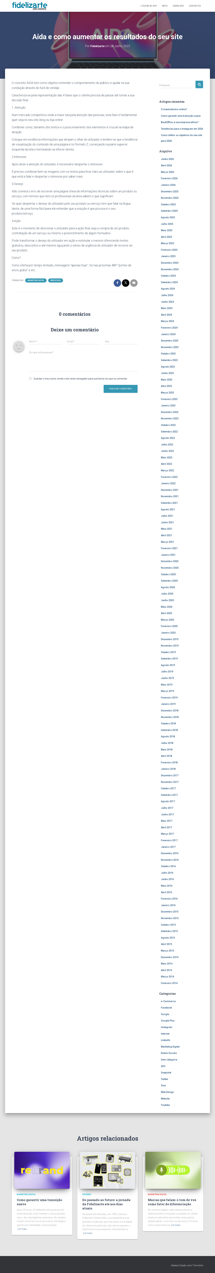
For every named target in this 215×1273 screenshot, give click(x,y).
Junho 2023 (167, 373)
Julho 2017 (167, 807)
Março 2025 (167, 243)
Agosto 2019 (168, 665)
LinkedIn (165, 1040)
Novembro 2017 (170, 782)
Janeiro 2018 (168, 769)
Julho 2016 (167, 872)
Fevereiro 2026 (169, 178)
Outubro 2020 (168, 574)
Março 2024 (167, 321)
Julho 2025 (167, 223)
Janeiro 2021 (168, 554)
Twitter (164, 1079)
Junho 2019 (167, 678)
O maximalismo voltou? (174, 109)
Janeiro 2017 (168, 846)
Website (165, 1098)
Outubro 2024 (168, 275)
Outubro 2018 (168, 723)
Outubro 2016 (168, 866)
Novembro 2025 (170, 198)
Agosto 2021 (168, 509)
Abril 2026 (166, 165)
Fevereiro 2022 (169, 477)
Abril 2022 (166, 464)
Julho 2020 (167, 593)
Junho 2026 (167, 159)
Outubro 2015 (168, 924)
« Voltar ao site (148, 6)
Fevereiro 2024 (169, 327)
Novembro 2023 (170, 347)
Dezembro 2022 (169, 412)
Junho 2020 (167, 600)
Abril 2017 (166, 827)
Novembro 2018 (170, 717)
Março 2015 (167, 950)
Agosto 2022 (168, 438)
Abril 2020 (166, 613)
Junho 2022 (167, 451)
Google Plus (168, 1020)
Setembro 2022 (169, 431)
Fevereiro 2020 (169, 626)
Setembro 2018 (169, 730)
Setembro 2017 (169, 794)
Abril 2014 (166, 970)
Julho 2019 (167, 671)
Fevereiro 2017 (169, 840)
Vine (163, 1085)
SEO (163, 1066)
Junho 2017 (167, 814)
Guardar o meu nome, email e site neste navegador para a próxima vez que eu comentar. (80, 378)
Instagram (166, 1027)
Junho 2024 (167, 301)
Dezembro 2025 (169, 191)
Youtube (165, 1105)
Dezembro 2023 (169, 340)
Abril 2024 (166, 314)
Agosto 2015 (168, 937)
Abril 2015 (166, 944)
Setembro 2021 (169, 503)
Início (165, 6)
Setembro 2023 (169, 360)
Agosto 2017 (168, 801)
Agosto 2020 (168, 587)
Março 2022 (167, 470)
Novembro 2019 (170, 645)
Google (165, 1014)
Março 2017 (167, 833)
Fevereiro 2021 (169, 548)
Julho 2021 (167, 516)
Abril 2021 (166, 535)
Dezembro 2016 (169, 853)
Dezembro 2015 (169, 911)
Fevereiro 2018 (169, 762)
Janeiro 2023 (168, 405)
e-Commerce (168, 1001)
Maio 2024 (166, 308)
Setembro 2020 (169, 580)
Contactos (195, 6)
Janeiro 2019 (168, 704)
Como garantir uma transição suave (181, 115)
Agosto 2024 (168, 288)
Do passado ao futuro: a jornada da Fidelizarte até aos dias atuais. (106, 1204)
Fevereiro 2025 (169, 249)
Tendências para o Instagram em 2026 (182, 128)
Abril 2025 (166, 236)
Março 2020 (167, 619)
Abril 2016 (166, 892)
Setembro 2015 (169, 931)
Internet (165, 1033)
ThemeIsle (197, 1265)
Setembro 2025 (169, 211)
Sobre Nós (178, 6)
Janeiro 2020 (168, 632)
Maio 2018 (166, 749)
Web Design (56, 280)
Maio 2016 (166, 885)
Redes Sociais (169, 1053)
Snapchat (166, 1072)
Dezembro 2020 (169, 561)
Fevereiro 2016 (169, 898)
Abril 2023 (166, 386)
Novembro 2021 (170, 496)
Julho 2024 (167, 295)
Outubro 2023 (168, 353)
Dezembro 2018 (169, 710)
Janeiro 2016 (168, 905)
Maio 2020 (166, 606)
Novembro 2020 (170, 567)
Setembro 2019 (169, 658)
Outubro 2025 (168, 204)
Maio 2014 (166, 963)
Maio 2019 (166, 684)
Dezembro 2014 (169, 957)
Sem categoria (169, 1059)
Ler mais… (23, 1229)
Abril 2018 (166, 756)
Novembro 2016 (170, 859)
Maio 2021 (166, 528)
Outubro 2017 (168, 788)
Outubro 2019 (168, 652)
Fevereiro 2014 (169, 983)
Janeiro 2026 (168, 184)
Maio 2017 (166, 821)
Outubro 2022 (168, 425)
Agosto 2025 (168, 217)
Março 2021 (167, 541)
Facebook (166, 1007)
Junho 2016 (167, 879)
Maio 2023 (166, 379)
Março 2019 (167, 691)
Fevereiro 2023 (169, 399)
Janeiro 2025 (168, 256)
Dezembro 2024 (169, 262)
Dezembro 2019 (169, 639)
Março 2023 (167, 392)
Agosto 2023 (168, 366)
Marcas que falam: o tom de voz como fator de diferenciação (172, 1202)
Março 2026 (167, 171)
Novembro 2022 (170, 418)
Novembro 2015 (170, 918)
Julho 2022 (167, 444)
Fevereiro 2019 (169, 697)
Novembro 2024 (170, 269)
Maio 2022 (166, 457)
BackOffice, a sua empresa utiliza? (180, 122)
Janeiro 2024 (168, 334)
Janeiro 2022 (168, 483)
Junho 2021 (167, 522)
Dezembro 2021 (169, 489)
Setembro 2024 (169, 282)
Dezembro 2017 (169, 775)
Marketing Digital (36, 280)
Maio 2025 (166, 230)
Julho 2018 (167, 743)
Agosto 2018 (168, 736)
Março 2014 (167, 976)
